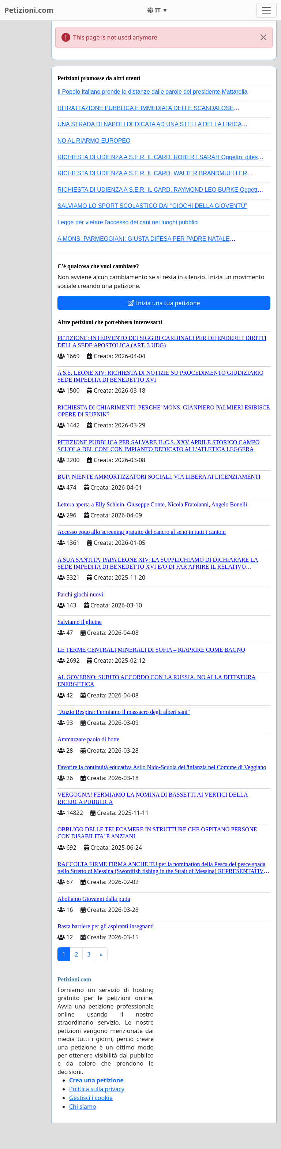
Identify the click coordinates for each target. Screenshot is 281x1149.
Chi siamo (82, 1107)
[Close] (263, 37)
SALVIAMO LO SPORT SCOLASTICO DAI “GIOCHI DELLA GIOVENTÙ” (152, 206)
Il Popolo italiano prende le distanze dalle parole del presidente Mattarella (152, 92)
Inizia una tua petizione (164, 303)
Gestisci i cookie (91, 1098)
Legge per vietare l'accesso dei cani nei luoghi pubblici (128, 222)
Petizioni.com (28, 10)
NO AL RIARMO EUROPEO (93, 141)
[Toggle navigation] (266, 10)
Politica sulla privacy (96, 1089)
